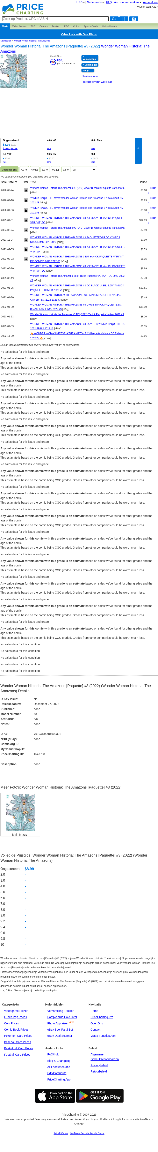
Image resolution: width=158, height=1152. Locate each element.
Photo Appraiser (57, 1023)
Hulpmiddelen (109, 26)
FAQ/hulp (53, 1054)
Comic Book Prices (16, 1029)
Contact (95, 1029)
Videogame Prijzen (16, 1010)
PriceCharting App (59, 1079)
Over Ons (97, 1023)
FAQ (109, 2)
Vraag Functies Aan (103, 1035)
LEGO (66, 26)
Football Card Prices (17, 1054)
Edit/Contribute (56, 1073)
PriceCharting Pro (102, 1017)
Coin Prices (11, 1023)
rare (49, 148)
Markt (5, 26)
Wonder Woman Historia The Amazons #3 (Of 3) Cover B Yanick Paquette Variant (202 (77, 188)
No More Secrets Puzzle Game (87, 1133)
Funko (55, 26)
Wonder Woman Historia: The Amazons (32, 41)
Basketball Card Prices (18, 1048)
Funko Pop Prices (15, 1017)
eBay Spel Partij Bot (60, 1029)
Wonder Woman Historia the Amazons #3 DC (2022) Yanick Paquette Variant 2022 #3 (77, 314)
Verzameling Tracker (60, 1010)
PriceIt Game (61, 1133)
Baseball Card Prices (17, 1042)
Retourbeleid (99, 1071)
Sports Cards (91, 26)
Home (94, 1010)
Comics (44, 26)
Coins (76, 26)
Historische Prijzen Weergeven (96, 82)
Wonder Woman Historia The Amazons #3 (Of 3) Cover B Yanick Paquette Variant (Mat (77, 227)
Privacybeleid (99, 1065)
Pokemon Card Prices (18, 1035)
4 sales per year (10, 148)
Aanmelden (150, 2)
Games (19, 26)
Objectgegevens (89, 76)
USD (80, 2)
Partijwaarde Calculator (62, 1017)
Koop (85, 70)
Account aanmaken (126, 2)
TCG (33, 26)
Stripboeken (5, 41)
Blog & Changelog (59, 1060)
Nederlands (94, 2)
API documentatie (58, 1067)
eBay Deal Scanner (59, 1035)
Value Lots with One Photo (79, 34)
